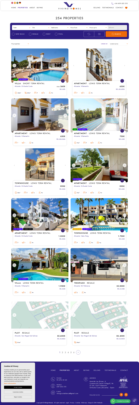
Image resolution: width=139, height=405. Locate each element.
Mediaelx (99, 403)
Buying (40, 8)
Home (13, 8)
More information (10, 383)
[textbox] (21, 27)
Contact (119, 8)
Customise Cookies (18, 392)
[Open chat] (134, 400)
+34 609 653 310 (119, 3)
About (32, 8)
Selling (97, 8)
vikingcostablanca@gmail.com (67, 393)
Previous (14, 65)
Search (116, 34)
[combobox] (21, 27)
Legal (67, 403)
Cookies (77, 403)
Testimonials (108, 8)
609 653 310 (61, 387)
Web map (84, 403)
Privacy (72, 403)
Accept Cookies (18, 387)
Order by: (104, 44)
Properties (23, 8)
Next (65, 65)
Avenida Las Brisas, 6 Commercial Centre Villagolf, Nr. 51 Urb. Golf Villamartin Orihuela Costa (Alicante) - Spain (102, 384)
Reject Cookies (18, 397)
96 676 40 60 (62, 380)
